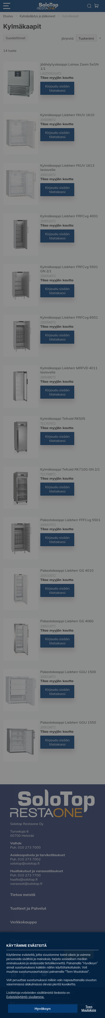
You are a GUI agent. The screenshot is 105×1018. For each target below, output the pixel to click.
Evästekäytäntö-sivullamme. (25, 997)
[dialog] (52, 509)
